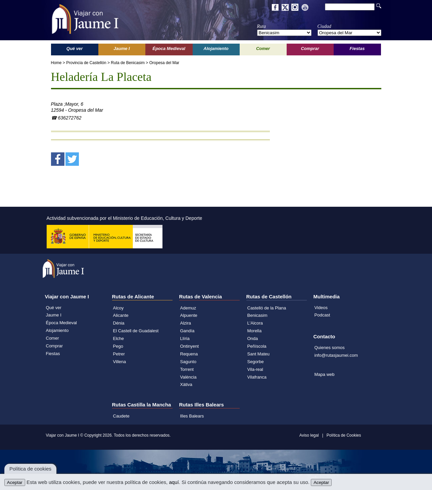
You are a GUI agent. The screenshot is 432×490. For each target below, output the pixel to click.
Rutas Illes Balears (201, 404)
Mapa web (325, 374)
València (188, 377)
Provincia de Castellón (86, 62)
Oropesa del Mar (164, 62)
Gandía (187, 330)
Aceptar (14, 482)
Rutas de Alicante (133, 296)
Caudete (121, 416)
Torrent (187, 369)
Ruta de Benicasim (128, 62)
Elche (118, 338)
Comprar (54, 345)
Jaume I (53, 314)
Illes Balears (192, 416)
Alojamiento (57, 330)
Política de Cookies (344, 435)
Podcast (322, 314)
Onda (252, 338)
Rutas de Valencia (200, 296)
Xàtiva (186, 384)
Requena (189, 353)
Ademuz (188, 307)
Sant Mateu (258, 353)
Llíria (185, 338)
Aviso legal (309, 435)
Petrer (119, 353)
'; (284, 33)
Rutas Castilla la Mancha (141, 404)
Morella (254, 330)
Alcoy (118, 307)
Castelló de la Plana (266, 307)
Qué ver (53, 307)
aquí (174, 482)
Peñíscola (257, 346)
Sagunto (188, 361)
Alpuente (188, 315)
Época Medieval (61, 322)
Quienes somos (330, 347)
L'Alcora (255, 323)
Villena (119, 361)
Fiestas (53, 353)
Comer (52, 338)
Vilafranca (257, 377)
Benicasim (257, 315)
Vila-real (255, 369)
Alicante (121, 315)
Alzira (185, 323)
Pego (118, 346)
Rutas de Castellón (269, 296)
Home (56, 62)
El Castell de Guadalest (136, 330)
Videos (321, 307)
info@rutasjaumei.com (336, 355)
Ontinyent (189, 346)
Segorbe (255, 361)
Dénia (119, 323)
